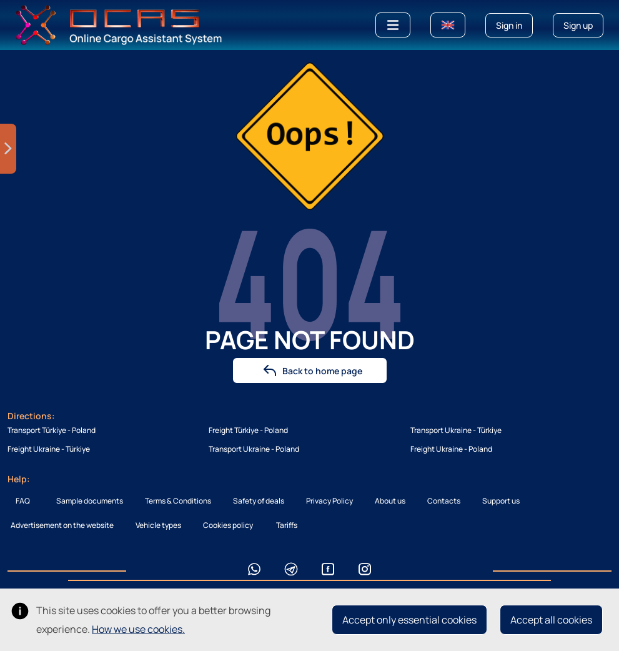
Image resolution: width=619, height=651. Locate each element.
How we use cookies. (138, 629)
